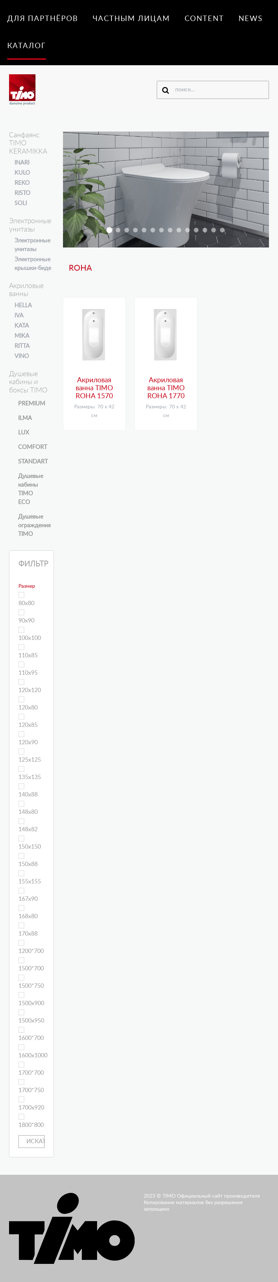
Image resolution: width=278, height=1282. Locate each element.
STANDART (33, 462)
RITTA (22, 346)
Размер (26, 586)
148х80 (28, 808)
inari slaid (118, 230)
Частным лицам (131, 18)
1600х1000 (32, 1051)
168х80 (28, 912)
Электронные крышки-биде (32, 264)
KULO (22, 173)
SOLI (20, 203)
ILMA (25, 418)
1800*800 (31, 1121)
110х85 (28, 651)
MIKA (21, 336)
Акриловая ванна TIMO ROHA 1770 (166, 388)
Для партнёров (42, 18)
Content (204, 18)
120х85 (28, 721)
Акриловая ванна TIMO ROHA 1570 (94, 388)
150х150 (29, 843)
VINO (21, 356)
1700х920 (31, 1103)
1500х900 (31, 999)
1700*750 (31, 1086)
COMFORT (32, 447)
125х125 (29, 756)
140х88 (28, 790)
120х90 (28, 738)
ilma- (179, 230)
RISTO (22, 193)
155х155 (29, 877)
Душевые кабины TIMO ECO (30, 489)
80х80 (26, 599)
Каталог (26, 46)
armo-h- (135, 230)
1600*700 (31, 1034)
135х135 (29, 773)
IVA (19, 316)
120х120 (29, 686)
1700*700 (31, 1069)
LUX (23, 433)
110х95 (28, 669)
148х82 (28, 825)
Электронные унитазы (32, 245)
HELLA (23, 305)
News (251, 18)
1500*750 (31, 982)
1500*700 (31, 964)
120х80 (28, 703)
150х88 (28, 860)
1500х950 (31, 1017)
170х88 (28, 930)
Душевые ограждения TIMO (34, 525)
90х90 (26, 616)
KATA (21, 326)
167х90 (28, 895)
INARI (21, 163)
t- (205, 230)
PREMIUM (31, 404)
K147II (170, 230)
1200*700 (31, 947)
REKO (22, 183)
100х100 (29, 634)
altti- (187, 230)
